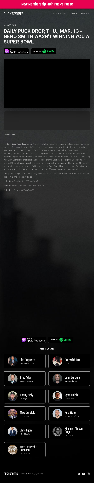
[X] (79, 475)
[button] (61, 13)
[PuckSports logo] (13, 13)
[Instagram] (88, 475)
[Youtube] (84, 475)
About (75, 14)
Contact (85, 14)
